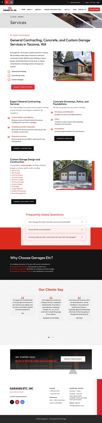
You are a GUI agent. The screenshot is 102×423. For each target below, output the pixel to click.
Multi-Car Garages (17, 180)
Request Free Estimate (36, 87)
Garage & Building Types (37, 201)
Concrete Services (78, 138)
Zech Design (62, 419)
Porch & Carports (17, 175)
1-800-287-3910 (55, 391)
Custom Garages (17, 184)
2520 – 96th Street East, (57, 400)
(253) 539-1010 (75, 2)
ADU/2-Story (16, 171)
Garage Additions (17, 189)
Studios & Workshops (19, 191)
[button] (48, 337)
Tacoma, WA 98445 (56, 403)
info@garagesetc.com (77, 406)
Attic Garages (16, 173)
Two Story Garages (18, 182)
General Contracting (36, 148)
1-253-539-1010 (55, 394)
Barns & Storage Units (19, 193)
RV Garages (15, 186)
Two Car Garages (17, 177)
